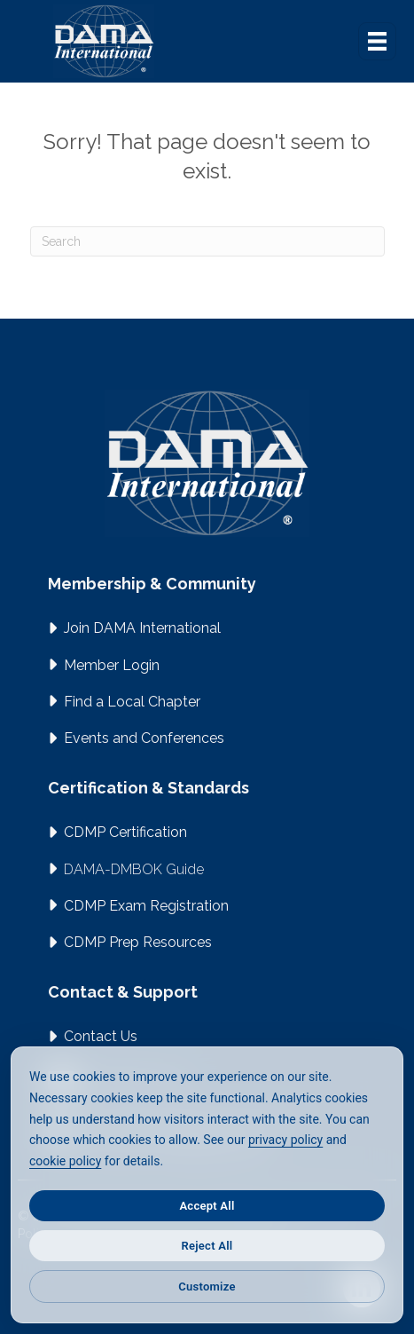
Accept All (206, 1205)
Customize (206, 1286)
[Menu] (377, 41)
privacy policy (285, 1140)
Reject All (207, 1245)
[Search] (207, 241)
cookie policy (65, 1161)
